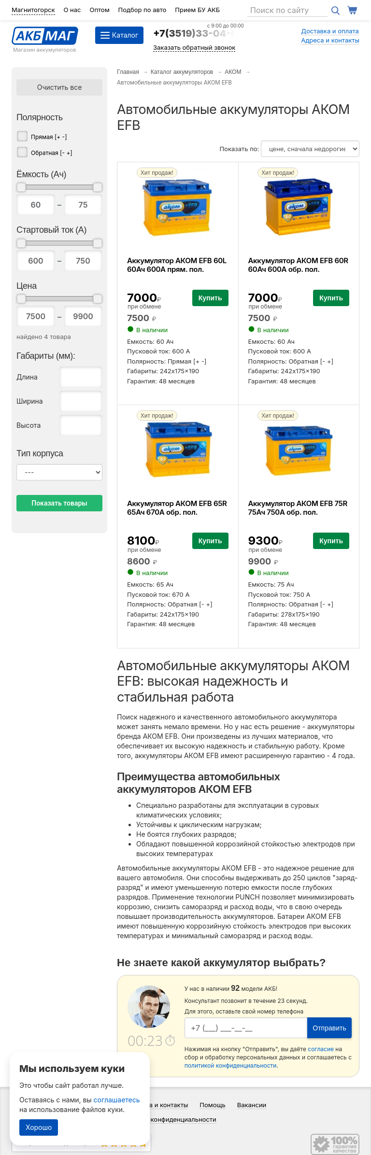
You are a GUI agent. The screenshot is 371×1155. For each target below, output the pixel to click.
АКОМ (233, 72)
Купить (210, 298)
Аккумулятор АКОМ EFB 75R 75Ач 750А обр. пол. (297, 508)
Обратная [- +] (51, 152)
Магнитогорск (33, 10)
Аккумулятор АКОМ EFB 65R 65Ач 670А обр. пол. (177, 508)
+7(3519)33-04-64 (198, 33)
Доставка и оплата (330, 31)
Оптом (99, 10)
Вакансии (252, 1105)
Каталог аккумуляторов (182, 72)
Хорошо (39, 1127)
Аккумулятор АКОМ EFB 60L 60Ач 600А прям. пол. (177, 265)
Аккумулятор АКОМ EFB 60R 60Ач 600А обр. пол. (298, 265)
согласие (321, 1049)
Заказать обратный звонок (194, 47)
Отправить (329, 1028)
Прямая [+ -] (49, 137)
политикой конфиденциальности (231, 1065)
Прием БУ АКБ (197, 10)
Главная (128, 72)
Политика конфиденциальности (167, 1119)
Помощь (212, 1105)
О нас (72, 10)
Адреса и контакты (330, 40)
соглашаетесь (117, 1100)
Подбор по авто (142, 10)
